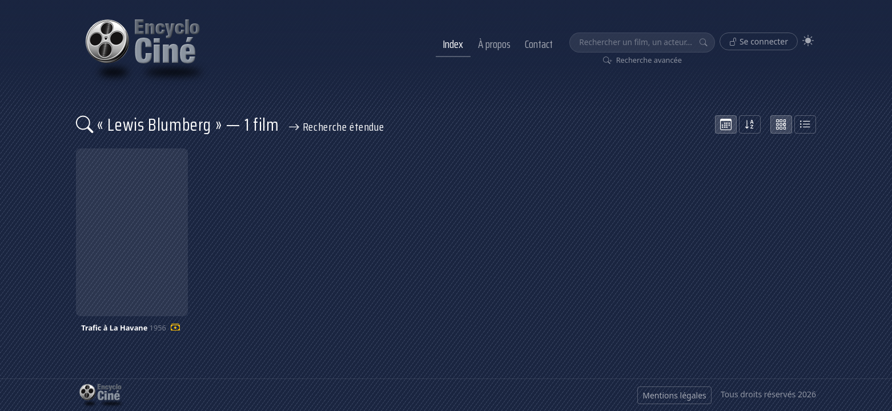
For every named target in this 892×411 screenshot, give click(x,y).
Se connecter (758, 41)
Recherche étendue (336, 127)
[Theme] (808, 41)
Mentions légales (674, 395)
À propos (494, 44)
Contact (539, 44)
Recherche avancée (642, 60)
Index (453, 44)
